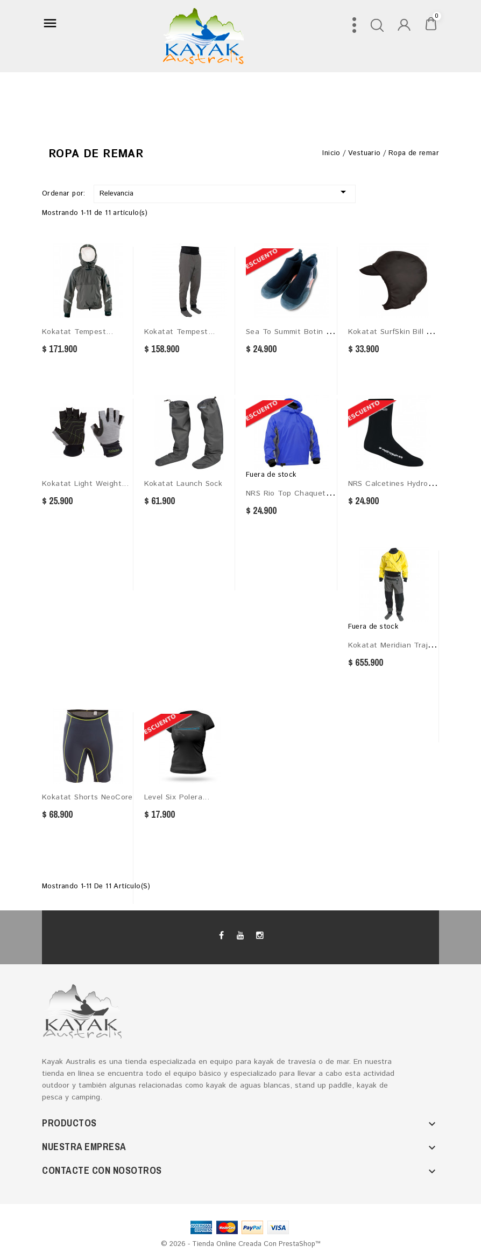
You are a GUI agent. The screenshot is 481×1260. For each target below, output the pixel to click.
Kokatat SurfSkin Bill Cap (394, 331)
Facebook (221, 935)
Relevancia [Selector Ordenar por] (225, 192)
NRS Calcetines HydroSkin (395, 483)
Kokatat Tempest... (77, 331)
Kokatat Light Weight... (85, 483)
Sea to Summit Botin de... (294, 331)
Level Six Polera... (177, 797)
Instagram (259, 935)
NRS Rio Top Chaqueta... (291, 493)
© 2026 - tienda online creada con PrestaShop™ (241, 1244)
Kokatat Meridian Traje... (394, 645)
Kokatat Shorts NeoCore (87, 797)
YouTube (240, 935)
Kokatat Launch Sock (183, 483)
